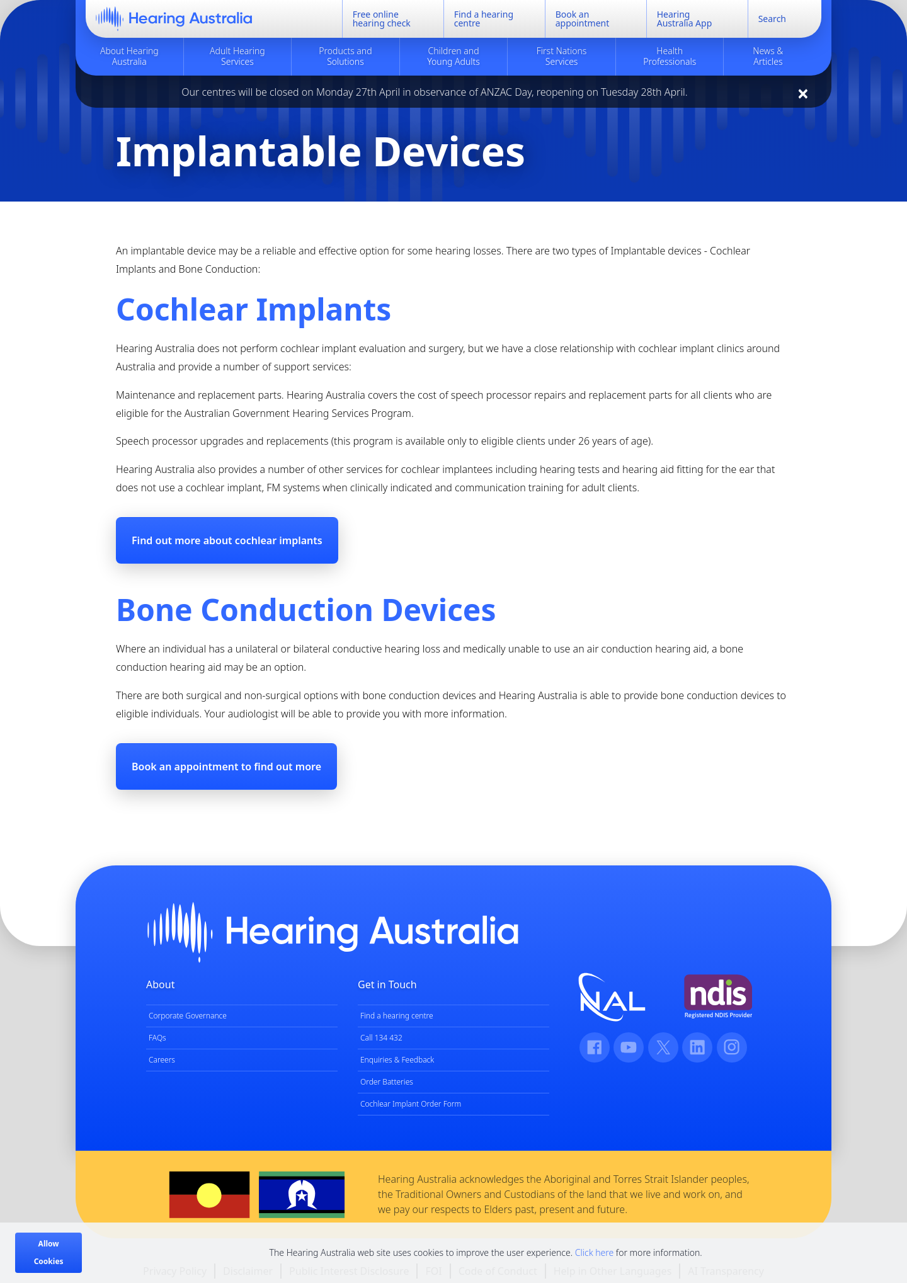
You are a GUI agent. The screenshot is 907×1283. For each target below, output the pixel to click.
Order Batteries (386, 1081)
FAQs (157, 1037)
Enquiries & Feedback (397, 1059)
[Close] (803, 93)
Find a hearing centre (396, 1015)
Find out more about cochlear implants (227, 540)
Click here (594, 1252)
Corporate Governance (188, 1015)
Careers (162, 1059)
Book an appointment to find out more (226, 766)
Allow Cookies (49, 1252)
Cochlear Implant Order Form (410, 1103)
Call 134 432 (381, 1037)
